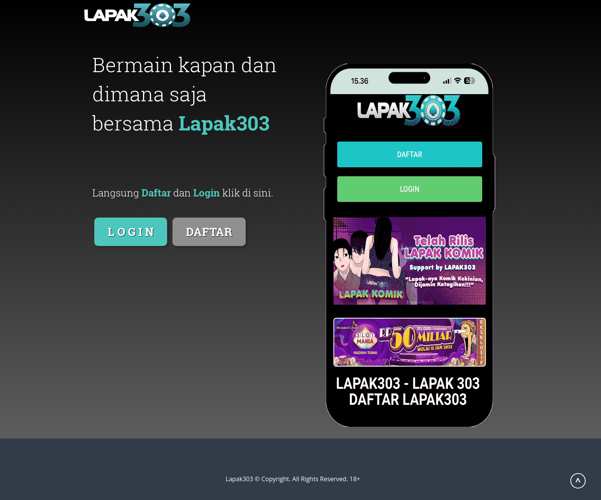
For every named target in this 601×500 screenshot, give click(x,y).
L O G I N (131, 231)
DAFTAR (209, 231)
